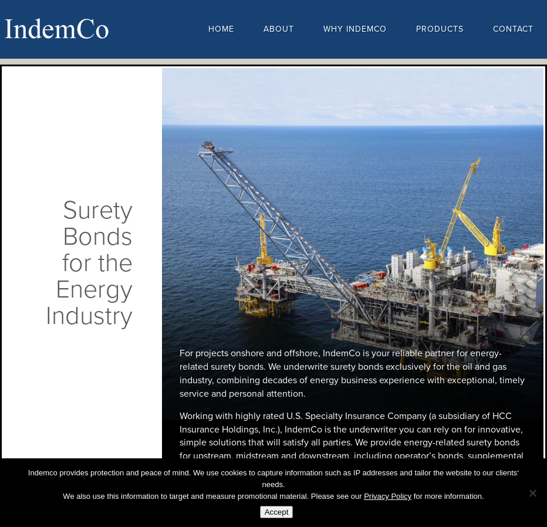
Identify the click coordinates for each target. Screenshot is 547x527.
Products (440, 29)
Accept (277, 512)
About (279, 29)
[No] (532, 493)
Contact (513, 29)
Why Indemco (355, 29)
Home (221, 29)
